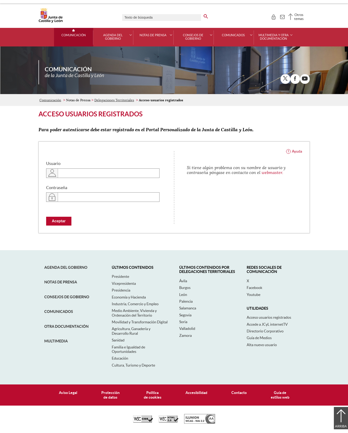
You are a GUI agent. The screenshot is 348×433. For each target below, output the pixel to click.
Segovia (185, 315)
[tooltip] (273, 16)
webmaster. (272, 172)
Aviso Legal (68, 392)
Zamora (185, 335)
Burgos (185, 287)
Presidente (120, 276)
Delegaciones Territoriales (114, 100)
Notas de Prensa (60, 282)
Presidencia (121, 290)
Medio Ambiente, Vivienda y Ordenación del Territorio (134, 312)
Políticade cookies (152, 394)
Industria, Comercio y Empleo (135, 304)
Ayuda (297, 151)
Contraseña (56, 187)
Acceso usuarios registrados (269, 317)
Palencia (186, 301)
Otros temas (299, 17)
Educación (120, 358)
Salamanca (187, 308)
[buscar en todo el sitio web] (206, 16)
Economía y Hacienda (129, 297)
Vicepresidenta (124, 283)
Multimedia (56, 341)
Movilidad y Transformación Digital (140, 322)
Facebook (254, 287)
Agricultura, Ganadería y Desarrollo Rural (131, 331)
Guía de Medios (259, 338)
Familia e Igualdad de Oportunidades (128, 349)
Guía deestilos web (280, 394)
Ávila (183, 281)
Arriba (341, 426)
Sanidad (118, 340)
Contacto (239, 392)
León (183, 294)
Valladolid (187, 328)
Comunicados (58, 311)
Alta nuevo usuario (262, 345)
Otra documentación (66, 326)
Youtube (253, 294)
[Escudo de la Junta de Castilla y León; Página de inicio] (50, 22)
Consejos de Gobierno (66, 297)
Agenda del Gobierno (65, 267)
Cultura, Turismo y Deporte (133, 365)
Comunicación (73, 35)
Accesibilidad (196, 392)
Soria (183, 322)
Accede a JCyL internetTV (267, 324)
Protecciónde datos (110, 394)
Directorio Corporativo (265, 331)
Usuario (53, 163)
